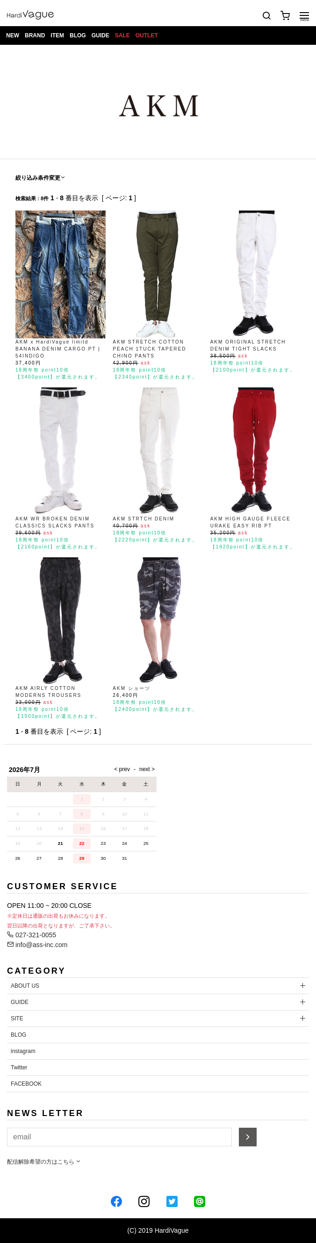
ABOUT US (25, 986)
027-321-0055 (31, 935)
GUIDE (100, 35)
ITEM (57, 35)
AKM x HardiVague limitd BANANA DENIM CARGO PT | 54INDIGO (58, 348)
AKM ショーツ (131, 688)
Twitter (19, 1067)
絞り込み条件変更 (40, 178)
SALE (122, 35)
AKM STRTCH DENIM (143, 518)
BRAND (35, 35)
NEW (12, 35)
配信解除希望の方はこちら (44, 1162)
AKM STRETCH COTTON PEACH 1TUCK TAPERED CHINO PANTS (149, 348)
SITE (17, 1018)
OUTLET (147, 35)
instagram (23, 1051)
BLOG (78, 35)
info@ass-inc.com (37, 944)
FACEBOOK (26, 1084)
